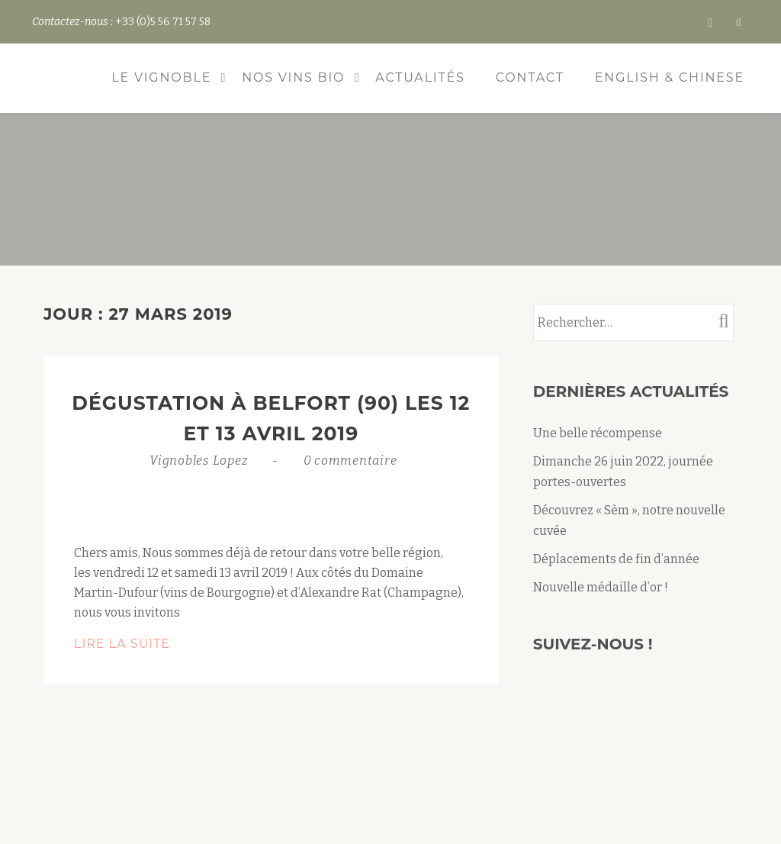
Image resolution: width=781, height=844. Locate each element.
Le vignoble (161, 77)
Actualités (419, 77)
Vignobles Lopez (200, 460)
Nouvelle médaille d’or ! (600, 587)
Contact (530, 77)
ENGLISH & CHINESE (669, 77)
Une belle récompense (597, 433)
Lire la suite (171, 644)
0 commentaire (350, 460)
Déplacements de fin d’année (616, 559)
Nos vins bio (293, 77)
